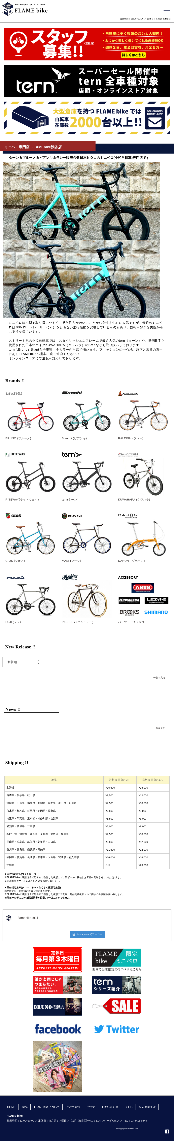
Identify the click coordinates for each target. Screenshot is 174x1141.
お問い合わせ (110, 1107)
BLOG (129, 1107)
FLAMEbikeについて (47, 1107)
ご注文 (91, 1107)
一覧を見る (159, 677)
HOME (11, 1107)
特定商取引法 (147, 1107)
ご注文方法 (73, 1107)
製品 (25, 1107)
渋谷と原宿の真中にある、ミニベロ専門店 (30, 5)
